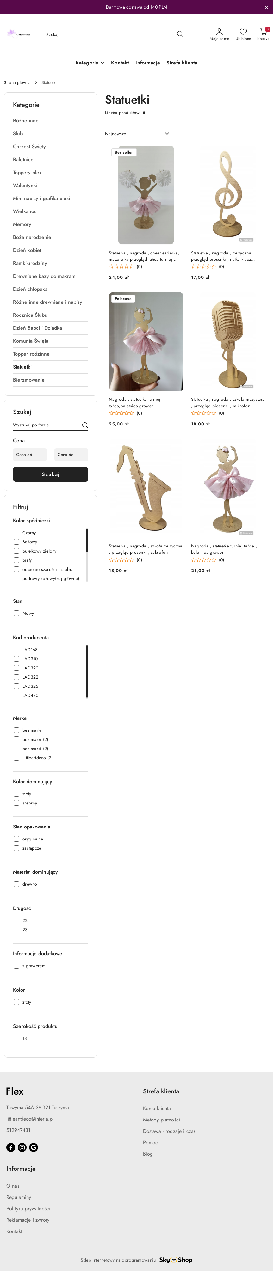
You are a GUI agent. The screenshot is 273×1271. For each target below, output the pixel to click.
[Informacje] (147, 63)
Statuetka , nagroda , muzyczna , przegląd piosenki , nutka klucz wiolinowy (222, 256)
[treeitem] (50, 120)
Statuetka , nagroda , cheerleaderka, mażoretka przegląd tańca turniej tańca (144, 256)
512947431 (18, 1130)
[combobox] (137, 134)
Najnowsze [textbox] (115, 134)
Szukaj (51, 474)
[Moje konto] (219, 34)
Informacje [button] (21, 1168)
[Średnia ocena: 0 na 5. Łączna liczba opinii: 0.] (125, 266)
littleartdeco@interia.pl (30, 1118)
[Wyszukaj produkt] (114, 34)
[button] (90, 63)
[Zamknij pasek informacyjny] (266, 7)
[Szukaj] (85, 426)
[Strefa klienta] (181, 63)
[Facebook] (10, 1147)
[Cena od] (30, 454)
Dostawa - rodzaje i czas (169, 1131)
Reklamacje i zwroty (27, 1220)
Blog (148, 1154)
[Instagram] (22, 1147)
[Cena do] (71, 454)
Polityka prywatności (28, 1208)
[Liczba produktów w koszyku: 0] (263, 34)
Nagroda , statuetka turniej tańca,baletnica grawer (135, 402)
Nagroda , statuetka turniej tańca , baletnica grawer (224, 549)
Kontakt (14, 1231)
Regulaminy (18, 1197)
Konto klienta (157, 1108)
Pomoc (150, 1142)
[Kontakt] (120, 63)
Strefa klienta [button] (161, 1091)
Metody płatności (161, 1119)
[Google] (33, 1147)
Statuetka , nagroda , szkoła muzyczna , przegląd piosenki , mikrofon (227, 402)
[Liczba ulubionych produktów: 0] (243, 34)
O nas (12, 1185)
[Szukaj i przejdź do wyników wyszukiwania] (180, 35)
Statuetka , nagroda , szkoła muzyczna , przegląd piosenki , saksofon (145, 549)
